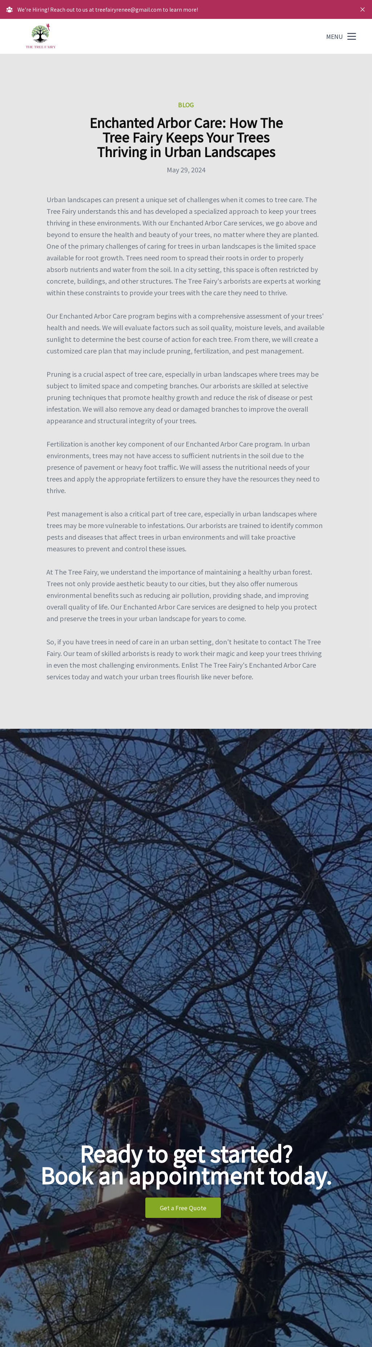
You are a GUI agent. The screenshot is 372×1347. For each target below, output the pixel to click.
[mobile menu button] (351, 36)
